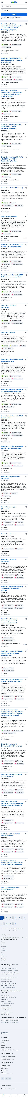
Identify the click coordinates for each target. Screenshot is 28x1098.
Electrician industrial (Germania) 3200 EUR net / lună (12, 360)
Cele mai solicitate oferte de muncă (9, 1020)
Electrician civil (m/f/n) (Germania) (8, 306)
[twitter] (6, 1078)
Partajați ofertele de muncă (8, 1056)
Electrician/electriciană (9, 216)
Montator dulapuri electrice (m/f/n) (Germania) (10, 888)
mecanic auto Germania (7, 1012)
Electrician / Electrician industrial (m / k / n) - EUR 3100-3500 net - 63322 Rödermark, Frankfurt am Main (11, 93)
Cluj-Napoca (4, 950)
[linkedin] (9, 1078)
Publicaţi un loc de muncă (7, 1059)
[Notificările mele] (26, 2)
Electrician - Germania (8, 534)
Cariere (3, 1045)
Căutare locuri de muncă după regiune (10, 1022)
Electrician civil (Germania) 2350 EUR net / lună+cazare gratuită (12, 680)
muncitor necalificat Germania (8, 997)
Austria (3, 944)
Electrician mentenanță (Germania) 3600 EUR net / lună (11, 745)
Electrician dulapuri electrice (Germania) (10, 477)
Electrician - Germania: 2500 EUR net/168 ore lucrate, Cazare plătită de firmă (12, 653)
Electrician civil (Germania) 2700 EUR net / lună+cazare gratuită (12, 245)
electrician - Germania (6, 981)
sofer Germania (5, 999)
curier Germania (5, 995)
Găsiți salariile (4, 1068)
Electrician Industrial (8, 332)
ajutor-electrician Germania (7, 974)
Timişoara (3, 958)
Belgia (2, 954)
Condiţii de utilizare (6, 1085)
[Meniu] (2, 2)
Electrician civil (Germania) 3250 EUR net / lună (12, 417)
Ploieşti (3, 961)
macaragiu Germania (6, 1005)
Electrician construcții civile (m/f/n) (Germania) (10, 835)
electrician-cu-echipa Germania (8, 983)
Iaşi (2, 952)
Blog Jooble (4, 1070)
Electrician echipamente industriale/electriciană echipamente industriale (9, 621)
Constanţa (3, 946)
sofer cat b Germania (6, 1001)
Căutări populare (6, 935)
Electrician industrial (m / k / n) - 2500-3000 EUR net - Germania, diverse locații (11, 60)
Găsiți (14, 14)
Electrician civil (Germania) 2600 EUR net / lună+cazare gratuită (12, 447)
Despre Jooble (5, 1040)
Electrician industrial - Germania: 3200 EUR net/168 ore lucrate (12, 390)
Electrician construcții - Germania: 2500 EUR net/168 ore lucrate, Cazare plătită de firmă (12, 803)
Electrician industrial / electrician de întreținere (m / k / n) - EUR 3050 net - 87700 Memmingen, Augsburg (11, 27)
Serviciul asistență (6, 1047)
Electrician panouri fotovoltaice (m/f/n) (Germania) (11, 775)
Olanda (3, 942)
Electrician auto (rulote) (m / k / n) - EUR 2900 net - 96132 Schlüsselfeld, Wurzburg (12, 159)
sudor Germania (5, 1014)
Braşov (2, 948)
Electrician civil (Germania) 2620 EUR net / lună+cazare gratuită (12, 276)
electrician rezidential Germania (8, 968)
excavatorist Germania (6, 1007)
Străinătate (4, 956)
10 (15, 924)
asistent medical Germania (7, 1003)
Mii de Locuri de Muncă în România (10, 1050)
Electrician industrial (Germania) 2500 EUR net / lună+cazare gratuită (12, 588)
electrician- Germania (6, 979)
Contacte (3, 1042)
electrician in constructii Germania (9, 970)
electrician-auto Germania (7, 985)
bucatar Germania (5, 1010)
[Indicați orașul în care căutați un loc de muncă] (14, 10)
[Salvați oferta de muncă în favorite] (26, 24)
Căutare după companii (7, 1073)
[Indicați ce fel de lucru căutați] (14, 6)
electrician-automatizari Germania (9, 977)
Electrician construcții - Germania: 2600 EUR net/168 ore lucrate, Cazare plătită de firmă (12, 862)
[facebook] (2, 1078)
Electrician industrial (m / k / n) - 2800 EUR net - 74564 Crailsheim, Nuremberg (11, 126)
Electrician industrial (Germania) (12, 188)
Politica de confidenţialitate (8, 1089)
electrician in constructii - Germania (9, 972)
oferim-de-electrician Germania (8, 987)
